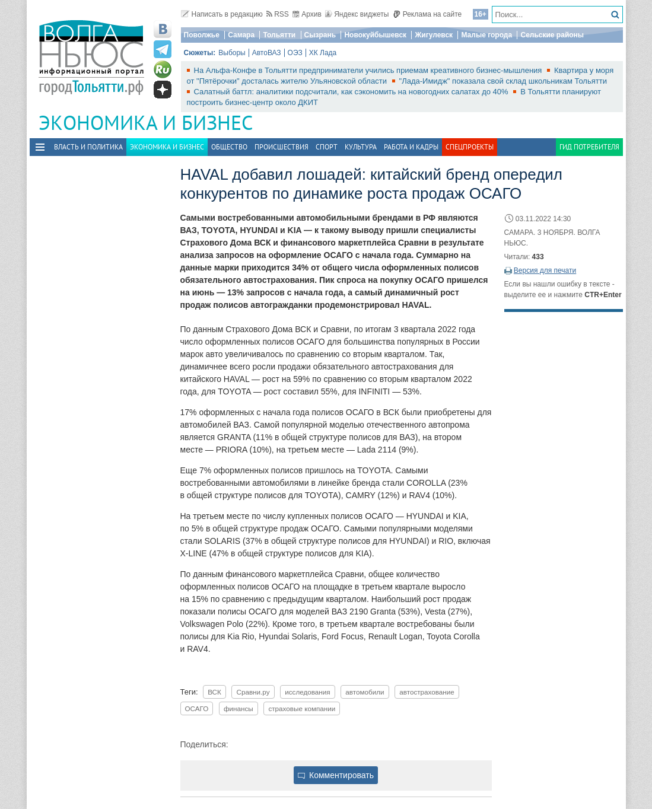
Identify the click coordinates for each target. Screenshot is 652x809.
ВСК (214, 692)
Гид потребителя (589, 146)
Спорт (327, 146)
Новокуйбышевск (375, 35)
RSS (277, 14)
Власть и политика (88, 146)
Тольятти (279, 35)
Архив (307, 14)
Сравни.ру (252, 692)
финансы (238, 708)
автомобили (364, 692)
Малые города (486, 35)
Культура (361, 146)
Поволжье (202, 35)
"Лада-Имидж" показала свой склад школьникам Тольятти (503, 81)
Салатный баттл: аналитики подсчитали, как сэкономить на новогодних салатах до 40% (352, 91)
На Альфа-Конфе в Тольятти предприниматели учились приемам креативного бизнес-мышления (369, 70)
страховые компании (301, 708)
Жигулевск (434, 35)
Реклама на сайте (427, 14)
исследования (307, 692)
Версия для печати (545, 270)
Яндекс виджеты (357, 14)
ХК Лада (323, 53)
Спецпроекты (470, 146)
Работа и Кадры (411, 146)
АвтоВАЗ (266, 53)
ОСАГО (197, 708)
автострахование (426, 692)
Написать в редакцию (222, 14)
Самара (241, 35)
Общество (229, 146)
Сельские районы (552, 35)
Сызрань (320, 35)
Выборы (231, 53)
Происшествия (281, 146)
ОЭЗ (295, 53)
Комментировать (336, 775)
